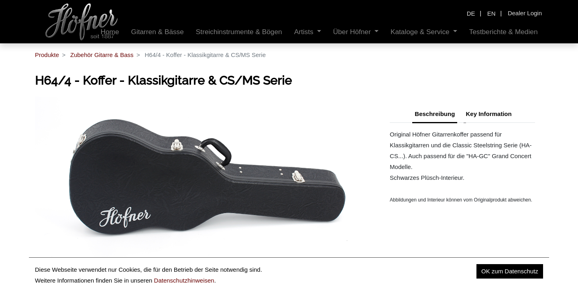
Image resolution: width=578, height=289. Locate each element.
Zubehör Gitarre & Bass (102, 54)
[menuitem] (157, 32)
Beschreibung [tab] (435, 113)
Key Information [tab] (489, 113)
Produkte (47, 54)
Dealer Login (525, 13)
